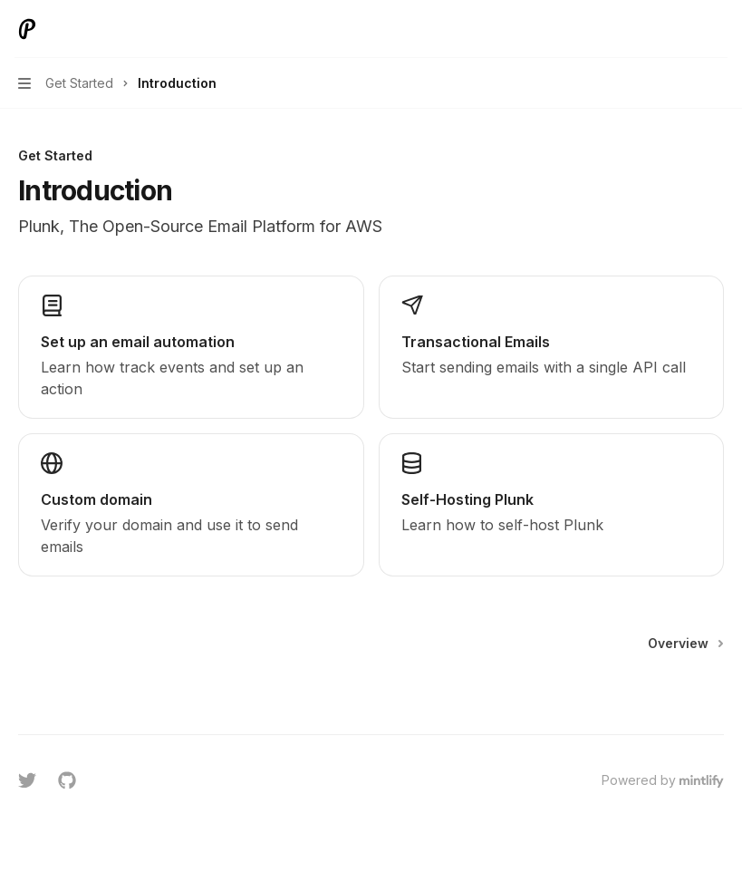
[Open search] (684, 29)
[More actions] (718, 29)
